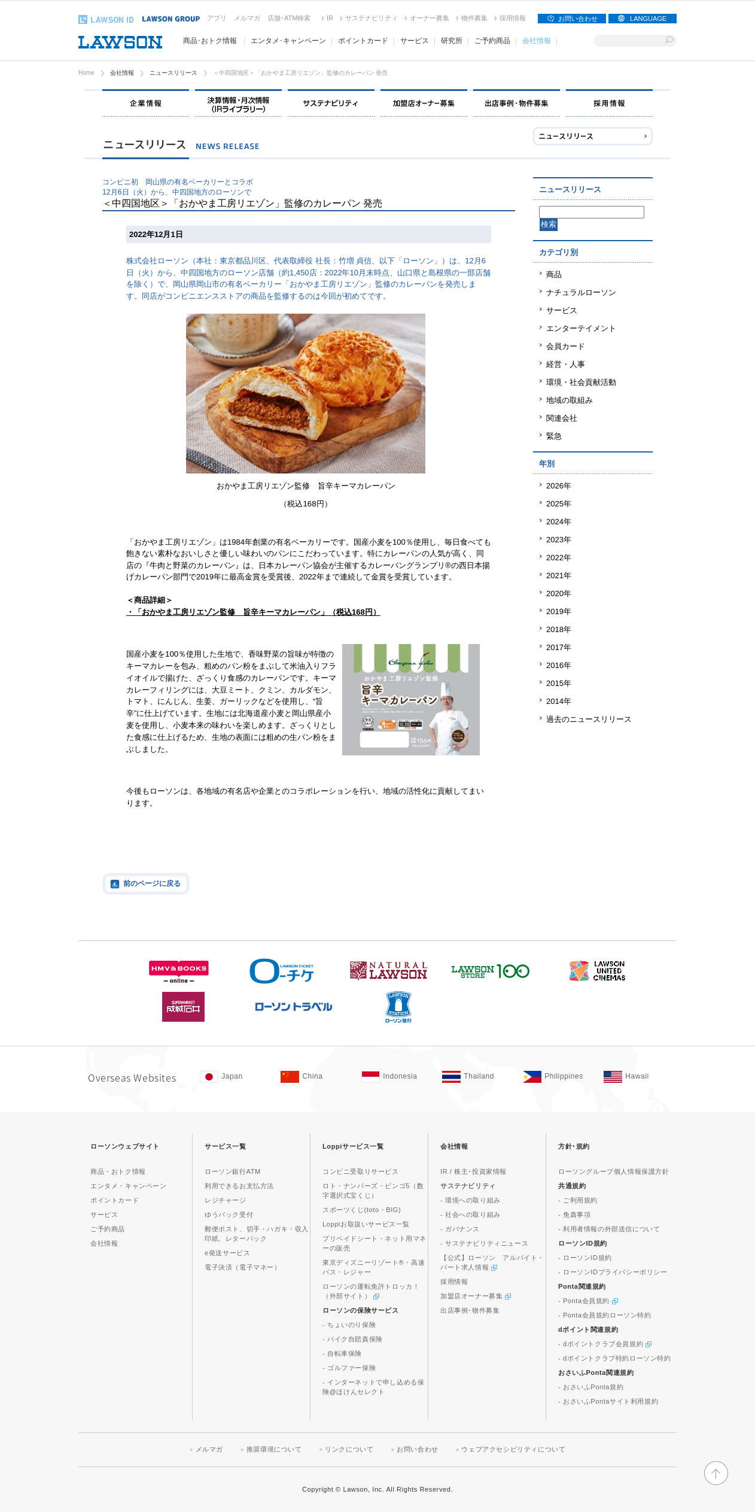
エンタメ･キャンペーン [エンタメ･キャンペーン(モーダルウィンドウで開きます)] (288, 41)
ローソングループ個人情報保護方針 (613, 1171)
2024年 (558, 521)
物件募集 (474, 18)
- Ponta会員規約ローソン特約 (605, 1315)
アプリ (217, 18)
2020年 (558, 593)
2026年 (558, 485)
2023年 (558, 539)
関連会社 (561, 418)
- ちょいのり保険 (349, 1324)
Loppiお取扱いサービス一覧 (366, 1224)
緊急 (554, 436)
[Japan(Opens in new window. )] (234, 1077)
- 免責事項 (574, 1214)
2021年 (558, 575)
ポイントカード (114, 1200)
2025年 (558, 503)
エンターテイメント (581, 328)
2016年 (558, 665)
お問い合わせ (578, 18)
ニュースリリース (173, 72)
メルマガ (247, 18)
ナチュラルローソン (581, 292)
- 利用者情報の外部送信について (609, 1228)
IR (330, 18)
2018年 (558, 629)
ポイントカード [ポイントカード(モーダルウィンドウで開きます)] (363, 41)
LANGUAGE (648, 18)
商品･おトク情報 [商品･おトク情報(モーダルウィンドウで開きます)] (210, 41)
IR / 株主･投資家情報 (473, 1171)
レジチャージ (225, 1200)
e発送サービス (227, 1252)
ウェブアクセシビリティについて (513, 1449)
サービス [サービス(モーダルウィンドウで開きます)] (414, 41)
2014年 (558, 701)
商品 (554, 274)
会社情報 (122, 72)
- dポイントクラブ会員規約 (605, 1343)
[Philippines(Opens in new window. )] (557, 1077)
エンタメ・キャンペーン (128, 1185)
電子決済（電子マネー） (243, 1267)
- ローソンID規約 (585, 1257)
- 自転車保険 (342, 1353)
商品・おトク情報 (118, 1171)
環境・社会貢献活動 (581, 382)
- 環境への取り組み (470, 1200)
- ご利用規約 (578, 1200)
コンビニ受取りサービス (360, 1171)
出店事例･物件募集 (470, 1310)
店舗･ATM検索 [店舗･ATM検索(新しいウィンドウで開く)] (288, 18)
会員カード (565, 346)
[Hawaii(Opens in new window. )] (638, 1077)
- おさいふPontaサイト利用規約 (608, 1401)
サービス (561, 310)
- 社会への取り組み (470, 1214)
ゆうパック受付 (229, 1214)
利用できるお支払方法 (239, 1185)
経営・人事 (565, 364)
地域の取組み (569, 400)
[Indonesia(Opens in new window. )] (395, 1077)
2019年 (558, 611)
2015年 (558, 683)
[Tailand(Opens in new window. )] (476, 1077)
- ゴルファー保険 (349, 1367)
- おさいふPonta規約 (590, 1386)
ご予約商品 (492, 41)
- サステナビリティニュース (484, 1243)
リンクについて (349, 1449)
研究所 (451, 41)
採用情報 (513, 18)
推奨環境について (274, 1449)
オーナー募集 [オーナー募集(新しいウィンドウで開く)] (429, 18)
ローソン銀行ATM (233, 1171)
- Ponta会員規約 (588, 1300)
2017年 (558, 647)
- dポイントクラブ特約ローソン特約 (614, 1358)
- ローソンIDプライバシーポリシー (613, 1272)
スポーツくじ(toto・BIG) (361, 1209)
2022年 (558, 557)
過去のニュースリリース (589, 719)
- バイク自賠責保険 (352, 1339)
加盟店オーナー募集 (475, 1296)
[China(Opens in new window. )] (315, 1077)
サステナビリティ (371, 18)
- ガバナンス (460, 1228)
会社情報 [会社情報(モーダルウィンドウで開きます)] (536, 41)
